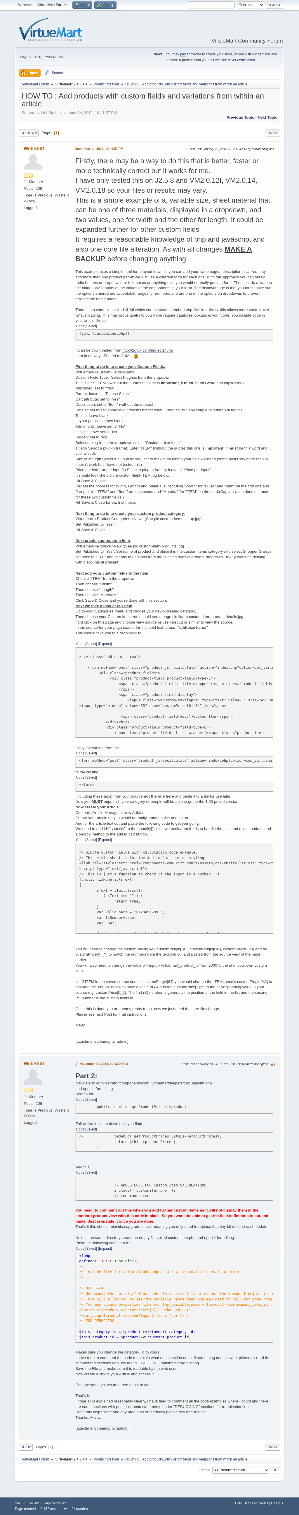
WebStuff (34, 148)
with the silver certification (235, 60)
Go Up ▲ (277, 1503)
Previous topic (240, 117)
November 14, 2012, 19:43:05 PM (103, 1063)
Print (273, 133)
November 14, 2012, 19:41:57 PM (99, 148)
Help (238, 1503)
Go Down (28, 133)
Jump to (204, 1470)
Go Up (25, 1447)
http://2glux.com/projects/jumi (147, 350)
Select (91, 326)
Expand (105, 644)
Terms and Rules (256, 1503)
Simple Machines (55, 1503)
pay (183, 54)
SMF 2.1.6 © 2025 (28, 1503)
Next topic (267, 117)
